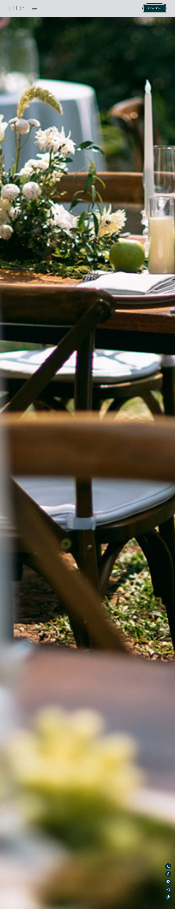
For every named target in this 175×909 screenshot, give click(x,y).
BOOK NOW (154, 8)
